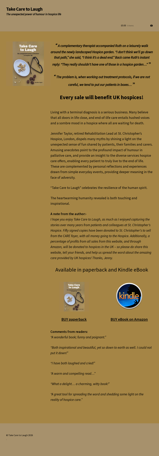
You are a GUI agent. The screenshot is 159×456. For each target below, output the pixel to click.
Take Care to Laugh (24, 9)
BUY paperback (74, 319)
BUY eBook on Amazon (129, 319)
